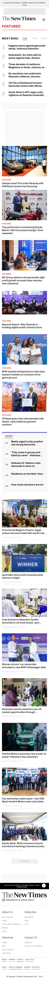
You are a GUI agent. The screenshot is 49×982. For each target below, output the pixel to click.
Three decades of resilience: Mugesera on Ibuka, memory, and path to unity (24, 67)
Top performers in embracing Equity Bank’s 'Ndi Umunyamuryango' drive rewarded (22, 230)
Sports (20, 959)
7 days (34, 38)
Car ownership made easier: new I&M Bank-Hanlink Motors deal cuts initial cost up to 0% (23, 800)
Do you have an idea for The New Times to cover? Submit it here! (21, 886)
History (5, 928)
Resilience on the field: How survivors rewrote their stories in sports (27, 473)
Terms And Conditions (11, 924)
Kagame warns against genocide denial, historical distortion (26, 47)
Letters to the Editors (34, 946)
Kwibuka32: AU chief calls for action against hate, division (24, 56)
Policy (4, 921)
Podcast (36, 967)
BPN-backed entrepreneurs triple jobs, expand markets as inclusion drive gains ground (23, 374)
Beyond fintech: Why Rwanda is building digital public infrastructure (22, 326)
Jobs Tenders (7, 950)
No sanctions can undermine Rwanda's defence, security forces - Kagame (21, 76)
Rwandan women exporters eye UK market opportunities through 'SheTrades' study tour (22, 711)
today (24, 38)
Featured (6, 180)
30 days (44, 38)
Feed (4, 931)
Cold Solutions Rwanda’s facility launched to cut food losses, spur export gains (20, 621)
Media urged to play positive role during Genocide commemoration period (27, 443)
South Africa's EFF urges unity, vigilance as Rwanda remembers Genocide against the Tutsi (23, 95)
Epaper (27, 967)
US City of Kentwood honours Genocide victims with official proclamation (22, 85)
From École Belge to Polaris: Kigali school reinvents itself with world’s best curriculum (24, 532)
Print (26, 921)
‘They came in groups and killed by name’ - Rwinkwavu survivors (27, 454)
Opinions (28, 942)
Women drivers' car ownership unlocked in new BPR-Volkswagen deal (24, 666)
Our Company (7, 917)
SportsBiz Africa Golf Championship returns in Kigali (22, 576)
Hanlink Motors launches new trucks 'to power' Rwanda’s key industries (24, 755)
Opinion (11, 959)
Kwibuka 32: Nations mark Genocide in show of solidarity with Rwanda (26, 465)
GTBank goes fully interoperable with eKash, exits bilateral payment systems (23, 421)
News (4, 959)
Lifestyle (29, 959)
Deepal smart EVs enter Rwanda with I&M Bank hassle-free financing (23, 185)
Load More (24, 861)
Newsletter (29, 917)
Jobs (26, 924)
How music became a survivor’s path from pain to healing (27, 484)
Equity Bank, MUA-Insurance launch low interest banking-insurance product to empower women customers (24, 845)
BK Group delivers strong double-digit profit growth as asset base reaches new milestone (23, 280)
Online (4, 942)
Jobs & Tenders (15, 967)
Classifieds (6, 953)
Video (4, 967)
